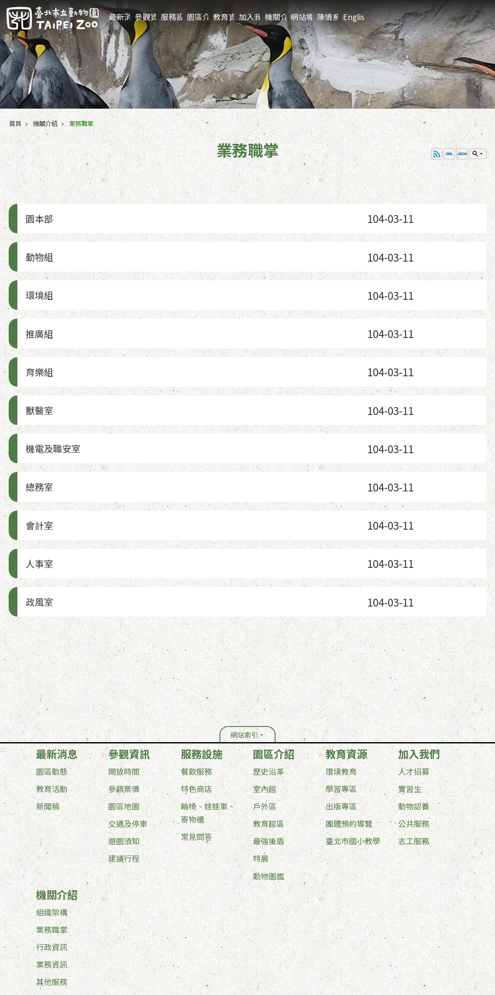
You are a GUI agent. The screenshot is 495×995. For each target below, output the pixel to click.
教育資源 (223, 16)
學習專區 (341, 706)
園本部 (36, 214)
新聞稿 (48, 724)
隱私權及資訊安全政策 (131, 927)
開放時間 (124, 689)
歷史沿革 (268, 689)
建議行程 (124, 776)
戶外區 (264, 724)
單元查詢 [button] (477, 154)
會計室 (36, 461)
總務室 (36, 430)
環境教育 (341, 689)
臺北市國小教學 (353, 758)
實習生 (410, 706)
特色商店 (196, 706)
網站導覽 (301, 16)
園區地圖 (124, 724)
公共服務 (413, 741)
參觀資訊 (145, 16)
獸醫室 (36, 369)
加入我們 (249, 16)
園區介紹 (197, 16)
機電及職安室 (52, 400)
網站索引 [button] (244, 652)
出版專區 (341, 724)
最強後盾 (268, 758)
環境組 (36, 276)
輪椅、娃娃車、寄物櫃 (208, 730)
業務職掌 (81, 123)
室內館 (264, 706)
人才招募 (413, 689)
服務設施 (171, 16)
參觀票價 (124, 706)
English (353, 16)
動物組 (36, 245)
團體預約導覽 (349, 741)
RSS (436, 153)
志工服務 (413, 758)
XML (449, 153)
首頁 (15, 123)
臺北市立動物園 (53, 18)
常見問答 (196, 754)
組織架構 (51, 829)
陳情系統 (327, 16)
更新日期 (42, 942)
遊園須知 (124, 758)
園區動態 (51, 689)
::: (485, 6)
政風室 (36, 523)
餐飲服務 (196, 689)
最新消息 (119, 16)
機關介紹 (275, 16)
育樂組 (36, 338)
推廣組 (36, 307)
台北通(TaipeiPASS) (199, 927)
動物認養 (413, 724)
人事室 (36, 492)
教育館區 (268, 741)
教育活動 (51, 706)
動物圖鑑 (268, 793)
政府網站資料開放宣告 (61, 927)
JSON (462, 153)
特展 (261, 776)
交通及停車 (127, 741)
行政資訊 (51, 864)
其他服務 (51, 899)
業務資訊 (51, 881)
